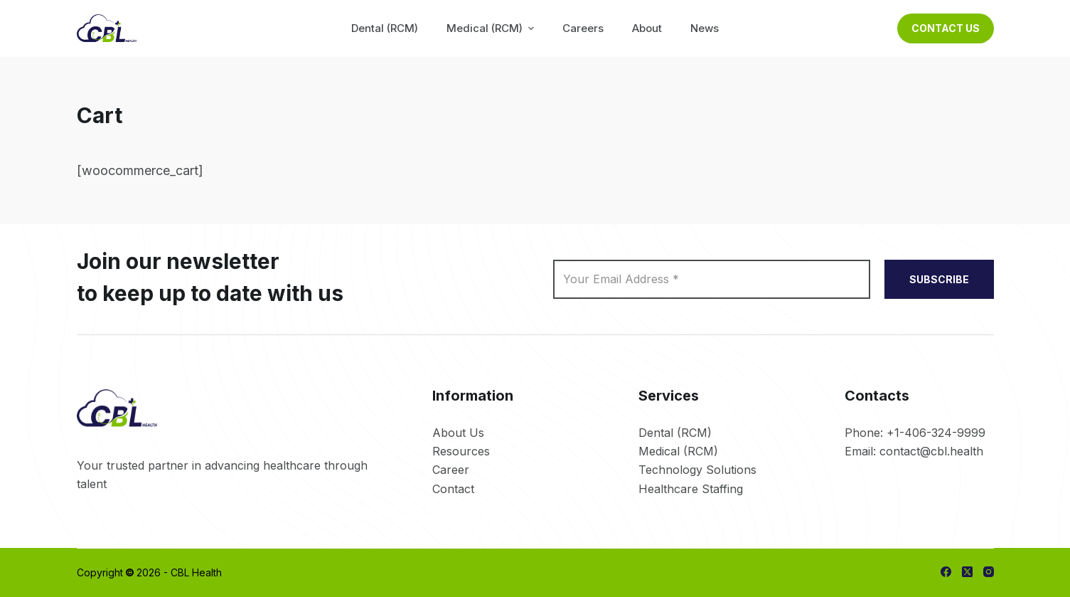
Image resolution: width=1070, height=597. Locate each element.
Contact (453, 489)
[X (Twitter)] (967, 571)
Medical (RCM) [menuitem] (491, 28)
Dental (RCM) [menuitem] (384, 28)
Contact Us (945, 28)
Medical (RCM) (678, 451)
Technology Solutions (697, 470)
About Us (458, 433)
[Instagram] (988, 571)
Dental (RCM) (675, 433)
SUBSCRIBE (939, 279)
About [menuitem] (647, 28)
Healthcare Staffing (690, 489)
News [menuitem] (704, 28)
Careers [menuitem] (583, 28)
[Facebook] (946, 571)
